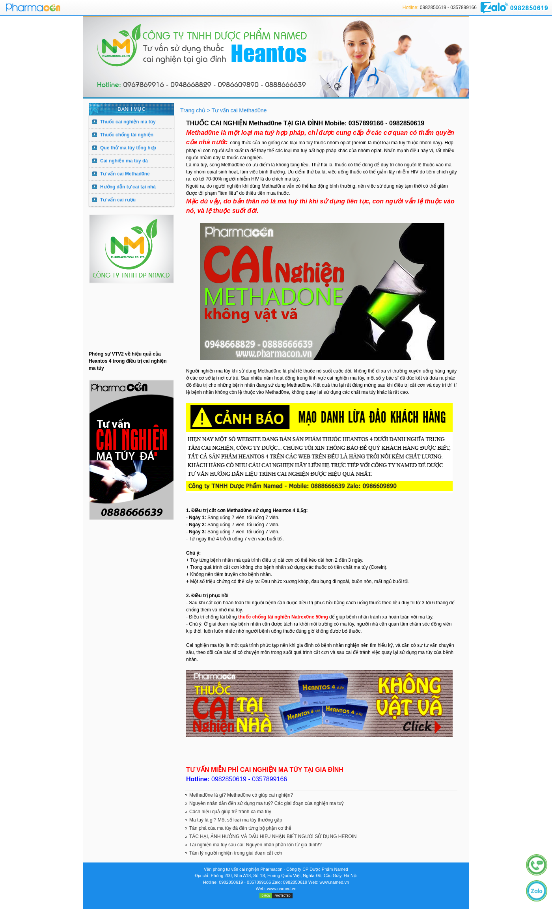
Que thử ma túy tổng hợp (128, 148)
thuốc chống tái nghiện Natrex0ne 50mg (283, 617)
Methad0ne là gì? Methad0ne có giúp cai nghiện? (241, 795)
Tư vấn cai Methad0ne (125, 174)
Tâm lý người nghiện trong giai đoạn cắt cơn (235, 853)
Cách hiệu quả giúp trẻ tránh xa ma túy (230, 811)
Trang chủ (193, 110)
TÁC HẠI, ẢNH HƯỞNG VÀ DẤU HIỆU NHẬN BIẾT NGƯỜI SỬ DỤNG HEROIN (272, 836)
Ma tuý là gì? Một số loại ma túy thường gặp (235, 820)
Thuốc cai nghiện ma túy (128, 122)
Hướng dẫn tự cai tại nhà (128, 187)
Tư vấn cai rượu (118, 200)
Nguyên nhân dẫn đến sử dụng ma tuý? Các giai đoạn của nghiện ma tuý (266, 803)
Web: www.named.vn (328, 882)
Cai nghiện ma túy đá (124, 161)
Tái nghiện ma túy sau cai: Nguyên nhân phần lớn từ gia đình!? (255, 845)
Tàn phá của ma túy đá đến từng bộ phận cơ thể (240, 828)
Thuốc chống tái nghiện (126, 135)
